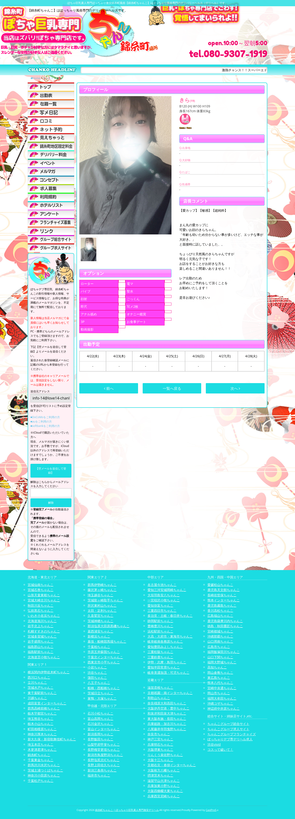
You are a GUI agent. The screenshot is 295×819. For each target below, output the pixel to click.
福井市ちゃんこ (99, 775)
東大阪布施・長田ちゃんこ (167, 718)
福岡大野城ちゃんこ (221, 662)
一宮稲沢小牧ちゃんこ (164, 600)
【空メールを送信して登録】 (51, 471)
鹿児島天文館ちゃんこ (223, 590)
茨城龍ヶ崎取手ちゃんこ (105, 600)
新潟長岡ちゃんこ (100, 734)
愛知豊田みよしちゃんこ (165, 647)
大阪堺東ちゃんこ (160, 749)
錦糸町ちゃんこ (39, 755)
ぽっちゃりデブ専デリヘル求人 (230, 739)
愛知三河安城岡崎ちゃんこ (167, 590)
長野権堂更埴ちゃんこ (104, 749)
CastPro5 (211, 810)
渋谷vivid (214, 744)
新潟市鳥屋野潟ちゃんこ (105, 755)
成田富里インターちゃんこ (47, 703)
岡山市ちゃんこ (218, 693)
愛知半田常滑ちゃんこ (164, 667)
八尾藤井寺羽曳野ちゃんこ (167, 729)
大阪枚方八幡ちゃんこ (164, 770)
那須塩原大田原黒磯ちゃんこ (109, 626)
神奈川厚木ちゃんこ (42, 734)
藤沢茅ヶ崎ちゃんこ (102, 590)
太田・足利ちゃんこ (102, 610)
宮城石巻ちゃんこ (40, 590)
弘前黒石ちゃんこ (40, 610)
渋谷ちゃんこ (97, 672)
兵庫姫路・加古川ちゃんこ (167, 723)
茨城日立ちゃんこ (100, 693)
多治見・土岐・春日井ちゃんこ (170, 615)
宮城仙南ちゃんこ (40, 584)
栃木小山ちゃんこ (40, 723)
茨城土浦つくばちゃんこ (45, 770)
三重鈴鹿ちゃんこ (160, 657)
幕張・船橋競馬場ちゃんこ (107, 641)
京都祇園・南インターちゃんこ (170, 693)
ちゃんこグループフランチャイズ (231, 734)
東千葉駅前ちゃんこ (42, 693)
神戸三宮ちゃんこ (160, 739)
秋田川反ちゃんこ (40, 605)
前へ (109, 388)
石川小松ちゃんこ (100, 713)
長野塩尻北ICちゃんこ (104, 760)
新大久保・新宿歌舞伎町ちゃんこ (52, 739)
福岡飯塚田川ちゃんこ (223, 652)
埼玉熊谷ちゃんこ (40, 718)
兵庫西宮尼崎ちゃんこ (164, 796)
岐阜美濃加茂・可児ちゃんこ (168, 672)
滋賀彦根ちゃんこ (160, 687)
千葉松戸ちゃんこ (40, 780)
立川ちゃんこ (37, 682)
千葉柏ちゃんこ (99, 647)
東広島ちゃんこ (218, 677)
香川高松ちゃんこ (220, 610)
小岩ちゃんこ (97, 667)
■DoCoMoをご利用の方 (45, 417)
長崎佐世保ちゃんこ (221, 595)
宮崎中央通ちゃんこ (221, 688)
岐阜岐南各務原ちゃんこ (165, 641)
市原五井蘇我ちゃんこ (104, 652)
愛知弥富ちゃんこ (160, 605)
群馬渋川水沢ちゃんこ (44, 765)
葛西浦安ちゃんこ (100, 631)
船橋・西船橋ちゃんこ (104, 688)
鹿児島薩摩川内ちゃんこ (225, 621)
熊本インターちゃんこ (223, 600)
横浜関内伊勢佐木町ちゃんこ (49, 672)
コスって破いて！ (220, 749)
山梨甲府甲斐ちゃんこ (104, 744)
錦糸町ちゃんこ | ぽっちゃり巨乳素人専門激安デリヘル (127, 810)
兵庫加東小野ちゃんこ (164, 786)
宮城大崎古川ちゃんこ (44, 600)
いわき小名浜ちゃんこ (44, 615)
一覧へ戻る (172, 388)
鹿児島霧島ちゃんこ (221, 605)
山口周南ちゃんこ (220, 641)
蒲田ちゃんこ (97, 677)
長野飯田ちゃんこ (100, 739)
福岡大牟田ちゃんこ (221, 698)
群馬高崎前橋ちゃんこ (44, 708)
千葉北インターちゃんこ (105, 657)
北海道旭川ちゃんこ (42, 621)
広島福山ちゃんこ (220, 615)
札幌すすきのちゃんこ (44, 631)
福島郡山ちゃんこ (40, 647)
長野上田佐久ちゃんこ (104, 765)
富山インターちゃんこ (104, 729)
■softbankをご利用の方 (45, 426)
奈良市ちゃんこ (159, 734)
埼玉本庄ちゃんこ (40, 744)
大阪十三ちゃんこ (160, 760)
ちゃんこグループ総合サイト (228, 723)
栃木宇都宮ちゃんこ (42, 713)
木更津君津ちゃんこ (42, 749)
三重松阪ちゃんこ (160, 652)
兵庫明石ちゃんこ (160, 744)
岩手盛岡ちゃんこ (40, 641)
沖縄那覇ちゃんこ (220, 636)
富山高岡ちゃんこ (100, 718)
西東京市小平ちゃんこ (104, 662)
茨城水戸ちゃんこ (40, 687)
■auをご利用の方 (41, 421)
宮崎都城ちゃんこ (220, 631)
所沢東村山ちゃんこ (102, 605)
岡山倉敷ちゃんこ (220, 672)
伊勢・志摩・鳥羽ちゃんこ (167, 662)
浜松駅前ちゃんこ (160, 631)
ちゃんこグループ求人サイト (228, 729)
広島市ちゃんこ (218, 647)
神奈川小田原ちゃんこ (44, 775)
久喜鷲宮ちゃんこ (100, 615)
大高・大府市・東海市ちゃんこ (170, 636)
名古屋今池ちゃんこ (162, 584)
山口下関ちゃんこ (220, 657)
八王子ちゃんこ (99, 682)
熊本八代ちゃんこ (220, 682)
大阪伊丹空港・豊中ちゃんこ (168, 708)
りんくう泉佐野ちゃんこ (165, 755)
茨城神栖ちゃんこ (100, 621)
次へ (235, 388)
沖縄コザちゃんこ (220, 703)
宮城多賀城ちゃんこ (42, 636)
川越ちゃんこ (37, 698)
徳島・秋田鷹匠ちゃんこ (225, 626)
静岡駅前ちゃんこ (160, 621)
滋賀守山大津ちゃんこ (164, 780)
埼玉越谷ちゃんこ (100, 595)
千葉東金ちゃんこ (40, 760)
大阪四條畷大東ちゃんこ (165, 791)
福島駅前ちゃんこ (40, 652)
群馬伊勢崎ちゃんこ (102, 584)
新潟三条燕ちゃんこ (102, 770)
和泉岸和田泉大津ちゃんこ (167, 713)
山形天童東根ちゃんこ (44, 595)
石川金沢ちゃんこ (100, 723)
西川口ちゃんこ (39, 677)
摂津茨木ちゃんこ (160, 775)
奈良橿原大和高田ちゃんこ (167, 703)
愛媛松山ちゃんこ (220, 584)
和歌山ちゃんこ (159, 698)
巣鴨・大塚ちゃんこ (102, 698)
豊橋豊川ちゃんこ (160, 626)
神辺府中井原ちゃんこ (223, 708)
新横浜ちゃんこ (99, 636)
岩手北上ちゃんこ (40, 626)
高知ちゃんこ (217, 667)
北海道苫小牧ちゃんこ (44, 657)
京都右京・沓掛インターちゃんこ (172, 765)
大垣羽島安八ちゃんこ (164, 595)
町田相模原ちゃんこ (42, 729)
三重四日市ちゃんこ (162, 610)
